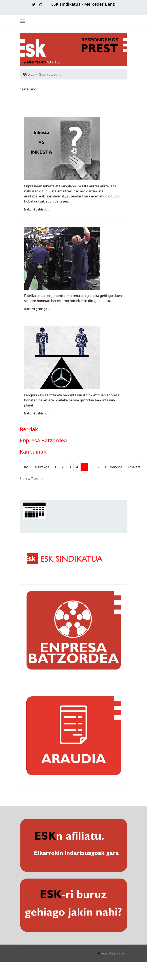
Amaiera (134, 467)
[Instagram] (40, 5)
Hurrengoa (113, 467)
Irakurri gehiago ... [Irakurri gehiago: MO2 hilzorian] (37, 309)
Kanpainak (33, 451)
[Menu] (22, 21)
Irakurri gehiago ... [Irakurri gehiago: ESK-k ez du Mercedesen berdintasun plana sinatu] (37, 413)
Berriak (29, 429)
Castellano (28, 89)
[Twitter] (33, 5)
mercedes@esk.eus (113, 953)
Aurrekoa (42, 467)
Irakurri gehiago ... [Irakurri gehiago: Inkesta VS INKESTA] (37, 209)
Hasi (26, 467)
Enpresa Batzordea (43, 440)
